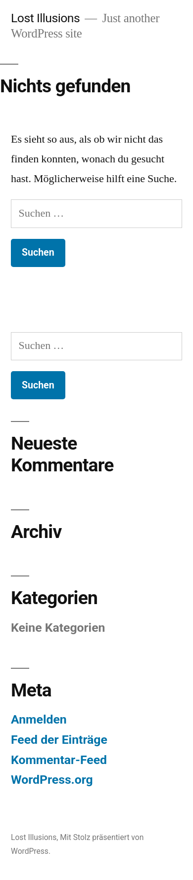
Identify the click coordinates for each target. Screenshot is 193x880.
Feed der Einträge (59, 739)
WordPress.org (52, 779)
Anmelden (39, 719)
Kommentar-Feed (59, 760)
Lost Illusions (45, 18)
